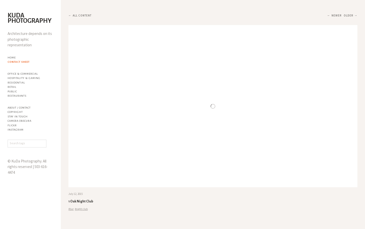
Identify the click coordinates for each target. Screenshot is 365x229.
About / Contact (19, 107)
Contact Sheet (19, 61)
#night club (81, 209)
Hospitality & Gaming (24, 78)
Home (12, 57)
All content (82, 15)
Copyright (15, 112)
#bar (71, 209)
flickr (12, 125)
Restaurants (17, 95)
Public (12, 91)
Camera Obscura (19, 120)
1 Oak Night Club (80, 201)
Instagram (16, 129)
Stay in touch (18, 116)
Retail (12, 87)
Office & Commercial (23, 73)
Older (348, 15)
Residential (16, 82)
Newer (336, 15)
